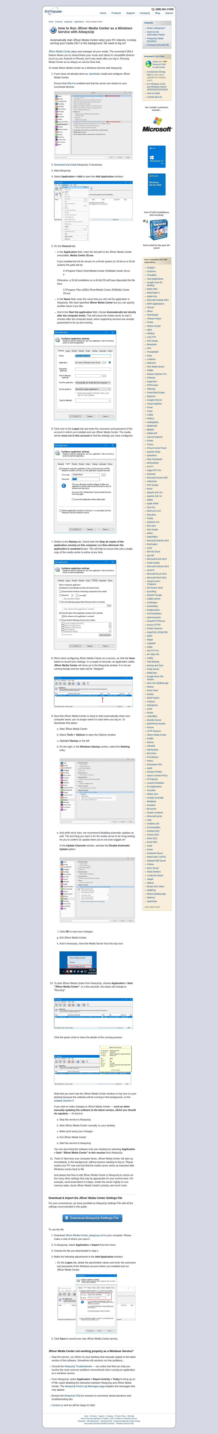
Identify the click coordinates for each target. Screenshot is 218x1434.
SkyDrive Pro (153, 522)
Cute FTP (151, 337)
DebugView (152, 705)
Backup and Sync (155, 665)
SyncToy (151, 507)
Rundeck (151, 805)
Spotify (150, 694)
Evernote (151, 474)
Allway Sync (152, 794)
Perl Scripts (152, 341)
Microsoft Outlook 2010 (158, 540)
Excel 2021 (152, 842)
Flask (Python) (154, 871)
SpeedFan (152, 455)
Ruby (149, 355)
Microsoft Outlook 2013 (158, 566)
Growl (150, 407)
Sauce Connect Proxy (157, 775)
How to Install (153, 93)
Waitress (151, 897)
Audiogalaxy (153, 422)
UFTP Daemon (154, 731)
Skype (150, 639)
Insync (150, 760)
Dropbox (151, 267)
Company (145, 13)
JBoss (150, 311)
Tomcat (150, 307)
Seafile (150, 738)
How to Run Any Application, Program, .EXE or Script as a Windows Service (109, 1418)
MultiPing (151, 890)
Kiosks (150, 440)
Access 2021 (153, 834)
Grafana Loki (153, 823)
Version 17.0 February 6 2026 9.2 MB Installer (159, 64)
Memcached (153, 463)
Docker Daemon (154, 628)
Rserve (150, 742)
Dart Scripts (152, 529)
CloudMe (151, 790)
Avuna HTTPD (154, 625)
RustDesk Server (155, 853)
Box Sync (151, 526)
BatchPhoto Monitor (156, 723)
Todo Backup (153, 661)
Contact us (57, 1405)
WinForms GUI (154, 511)
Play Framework (154, 459)
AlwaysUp (68, 22)
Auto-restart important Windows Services (99, 1423)
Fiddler (150, 370)
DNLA (70, 83)
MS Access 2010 (155, 588)
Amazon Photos (154, 772)
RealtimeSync (153, 610)
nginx (149, 329)
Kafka (149, 647)
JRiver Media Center (60, 51)
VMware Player (154, 318)
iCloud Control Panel (156, 448)
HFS (149, 348)
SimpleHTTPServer (156, 621)
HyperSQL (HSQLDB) (157, 632)
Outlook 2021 (153, 831)
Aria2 (149, 548)
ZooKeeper (152, 602)
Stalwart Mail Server (156, 860)
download (94, 74)
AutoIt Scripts (153, 563)
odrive (150, 533)
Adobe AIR (152, 433)
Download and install (65, 164)
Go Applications (154, 786)
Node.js (150, 418)
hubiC (150, 636)
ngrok (149, 768)
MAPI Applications (155, 304)
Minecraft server (154, 816)
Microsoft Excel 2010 (157, 574)
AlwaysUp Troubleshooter (78, 1366)
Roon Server (153, 868)
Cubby (150, 415)
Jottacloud (152, 481)
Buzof (149, 488)
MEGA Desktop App (156, 894)
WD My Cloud (153, 551)
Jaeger (150, 879)
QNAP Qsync (153, 698)
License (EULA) (154, 97)
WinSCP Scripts (154, 595)
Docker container (155, 812)
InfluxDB (151, 746)
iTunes (150, 444)
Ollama (150, 883)
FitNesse (151, 377)
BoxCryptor (152, 544)
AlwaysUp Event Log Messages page (85, 1386)
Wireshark (152, 344)
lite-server (151, 809)
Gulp (149, 820)
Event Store (152, 690)
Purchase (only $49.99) (158, 45)
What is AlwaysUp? (156, 28)
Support (130, 13)
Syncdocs (151, 514)
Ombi (149, 846)
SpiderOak (152, 426)
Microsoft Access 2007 (157, 477)
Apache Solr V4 (154, 496)
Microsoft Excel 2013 (157, 559)
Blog (157, 13)
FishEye (151, 333)
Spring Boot (152, 749)
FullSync (151, 701)
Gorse (150, 849)
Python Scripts (154, 326)
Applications (79, 22)
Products (116, 13)
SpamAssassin (154, 617)
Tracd (149, 411)
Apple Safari (153, 503)
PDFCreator (152, 385)
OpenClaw (152, 901)
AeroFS (150, 570)
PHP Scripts (152, 485)
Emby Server (153, 669)
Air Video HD (153, 654)
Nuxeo (150, 712)
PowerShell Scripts (156, 392)
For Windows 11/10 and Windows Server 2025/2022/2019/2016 (157, 87)
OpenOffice (152, 537)
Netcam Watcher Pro (157, 374)
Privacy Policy (120, 1416)
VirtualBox (152, 275)
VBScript (151, 389)
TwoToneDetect (154, 613)
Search (169, 13)
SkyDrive (151, 396)
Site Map (130, 1416)
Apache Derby (153, 452)
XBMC (150, 500)
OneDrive (151, 271)
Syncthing (151, 591)
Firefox (150, 322)
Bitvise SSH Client (155, 886)
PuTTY (150, 466)
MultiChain (152, 673)
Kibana (150, 687)
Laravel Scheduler (155, 783)
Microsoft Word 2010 (157, 577)
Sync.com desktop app (157, 683)
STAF (149, 709)
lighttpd (150, 429)
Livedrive (151, 359)
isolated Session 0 (64, 1100)
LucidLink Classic (155, 875)
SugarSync (152, 381)
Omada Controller (155, 798)
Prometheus (152, 757)
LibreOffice (152, 716)
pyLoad (150, 555)
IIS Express (152, 779)
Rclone (150, 727)
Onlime (150, 864)
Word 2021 (152, 838)
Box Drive (151, 753)
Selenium (151, 363)
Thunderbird (153, 352)
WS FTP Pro (153, 650)
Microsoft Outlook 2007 (158, 300)
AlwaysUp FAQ (72, 1395)
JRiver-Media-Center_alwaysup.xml (85, 1235)
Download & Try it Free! (154, 56)
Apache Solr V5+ (155, 492)
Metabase (151, 801)
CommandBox (153, 827)
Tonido (150, 518)
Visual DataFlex (154, 403)
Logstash (151, 643)
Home (103, 13)
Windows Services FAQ (125, 1423)
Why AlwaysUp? (93, 1421)
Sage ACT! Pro (154, 470)
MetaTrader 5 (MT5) (156, 857)
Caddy (150, 658)
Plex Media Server (155, 366)
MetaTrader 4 (153, 293)
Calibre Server (153, 599)
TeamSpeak (152, 315)
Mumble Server (154, 720)
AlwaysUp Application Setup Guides (127, 1421)
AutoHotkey (152, 606)
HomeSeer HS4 (154, 764)
